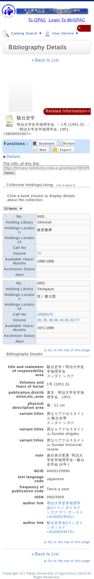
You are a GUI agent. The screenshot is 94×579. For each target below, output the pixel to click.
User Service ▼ (61, 33)
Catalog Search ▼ (22, 33)
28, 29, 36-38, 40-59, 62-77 (58, 320)
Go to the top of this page (69, 350)
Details (14, 156)
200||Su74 (45, 314)
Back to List (47, 60)
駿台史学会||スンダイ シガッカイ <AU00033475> (65, 527)
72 (39, 253)
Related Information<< (68, 111)
